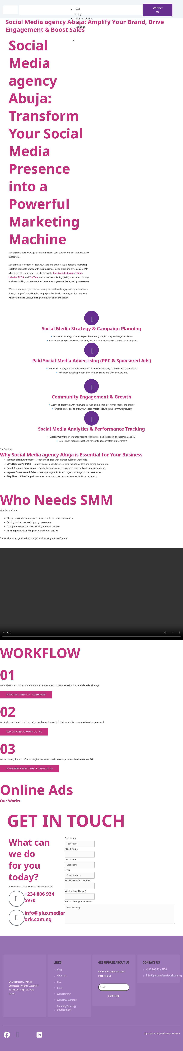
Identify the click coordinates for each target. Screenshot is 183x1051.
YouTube (34, 277)
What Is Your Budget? (75, 894)
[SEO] (55, 985)
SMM (59, 991)
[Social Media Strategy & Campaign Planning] (91, 318)
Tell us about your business (78, 904)
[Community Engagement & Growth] (91, 387)
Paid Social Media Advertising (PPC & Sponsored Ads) (91, 361)
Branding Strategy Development (66, 1011)
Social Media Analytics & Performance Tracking (91, 431)
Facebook (58, 273)
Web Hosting (64, 997)
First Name (70, 841)
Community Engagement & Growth (91, 398)
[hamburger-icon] (89, 9)
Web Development (67, 1003)
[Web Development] (55, 1004)
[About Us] (55, 979)
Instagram (69, 273)
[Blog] (55, 973)
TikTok (21, 277)
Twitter (78, 273)
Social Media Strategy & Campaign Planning (91, 329)
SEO (59, 985)
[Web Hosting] (55, 997)
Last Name (70, 862)
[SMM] (55, 991)
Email (67, 872)
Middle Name (71, 851)
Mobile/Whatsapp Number (78, 883)
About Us (62, 979)
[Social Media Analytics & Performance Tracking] (91, 420)
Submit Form (78, 932)
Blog (59, 972)
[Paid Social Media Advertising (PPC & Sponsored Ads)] (91, 351)
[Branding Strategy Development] (55, 1013)
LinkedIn (13, 277)
